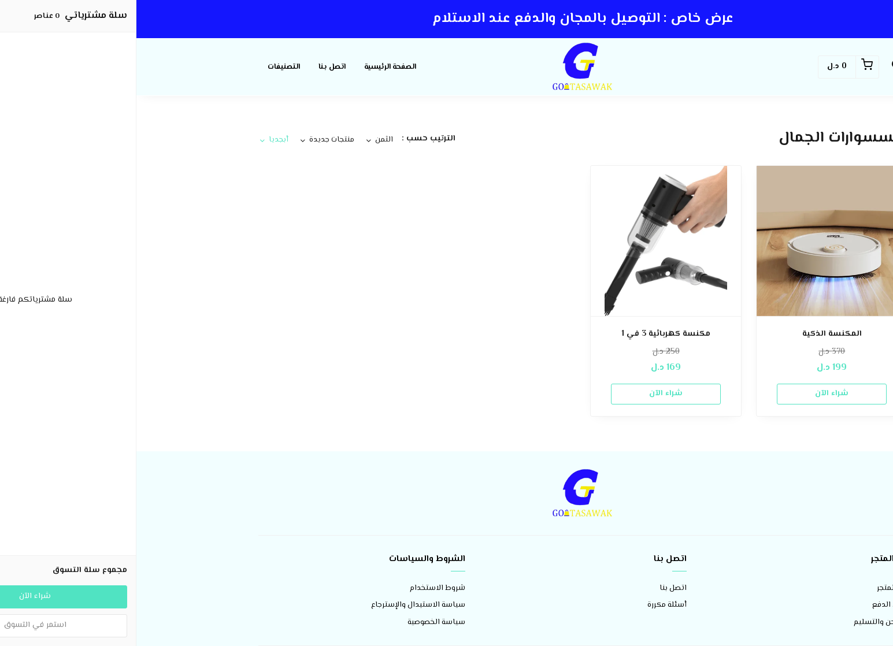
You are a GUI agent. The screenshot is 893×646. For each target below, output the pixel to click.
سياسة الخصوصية (300, 622)
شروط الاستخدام (301, 588)
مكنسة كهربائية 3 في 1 (529, 334)
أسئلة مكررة (530, 605)
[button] (760, 67)
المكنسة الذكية (695, 334)
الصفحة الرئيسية (254, 67)
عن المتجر (756, 588)
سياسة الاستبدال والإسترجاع (282, 605)
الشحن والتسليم (744, 622)
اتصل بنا (195, 67)
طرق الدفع (754, 605)
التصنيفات (147, 67)
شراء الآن (695, 393)
